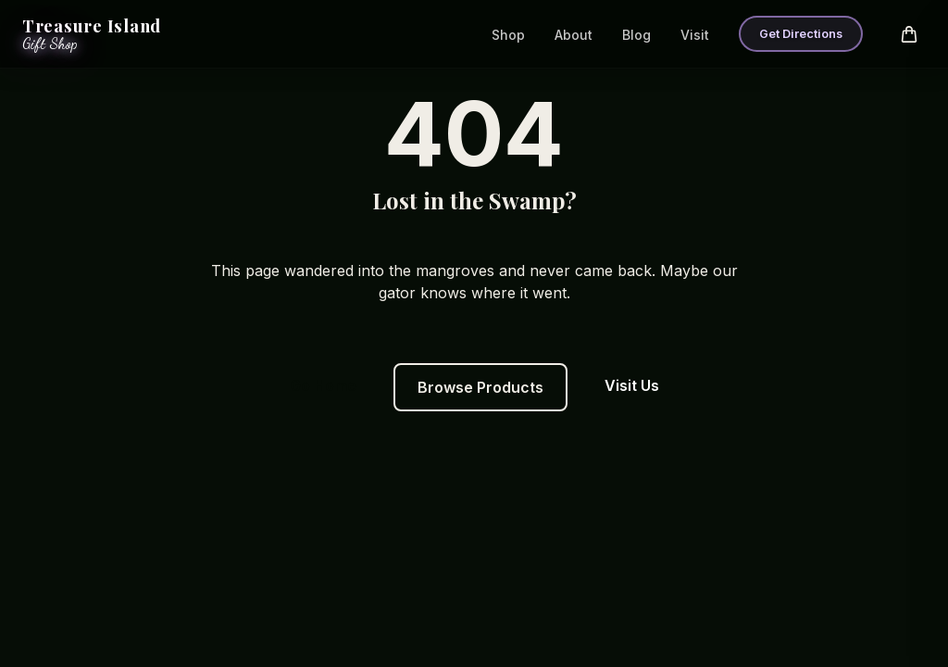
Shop (508, 35)
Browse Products (480, 387)
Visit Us (632, 385)
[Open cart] (909, 34)
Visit (694, 35)
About (573, 35)
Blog (636, 35)
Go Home (323, 385)
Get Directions (800, 34)
